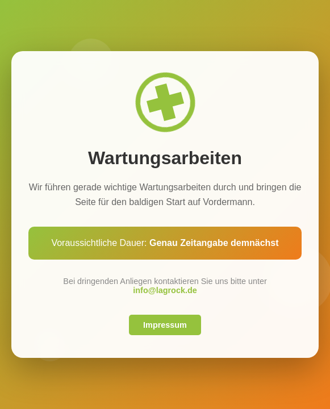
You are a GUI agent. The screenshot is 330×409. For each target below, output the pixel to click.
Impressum (165, 324)
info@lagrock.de (165, 290)
